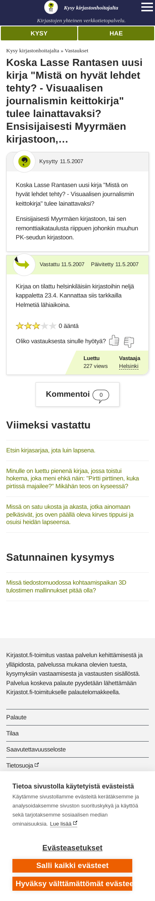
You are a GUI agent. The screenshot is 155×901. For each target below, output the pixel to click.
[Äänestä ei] (128, 342)
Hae (116, 33)
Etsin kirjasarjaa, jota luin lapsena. (50, 450)
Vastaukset (76, 50)
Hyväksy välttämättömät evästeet (74, 884)
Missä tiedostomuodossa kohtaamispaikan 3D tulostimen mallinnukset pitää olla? (66, 586)
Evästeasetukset (73, 848)
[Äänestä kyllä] (114, 340)
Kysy (39, 33)
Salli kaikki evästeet (72, 865)
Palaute (16, 717)
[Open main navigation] (147, 7)
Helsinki (128, 366)
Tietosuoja (19, 765)
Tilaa (12, 733)
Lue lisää (61, 824)
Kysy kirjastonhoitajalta (32, 50)
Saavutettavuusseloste (36, 749)
